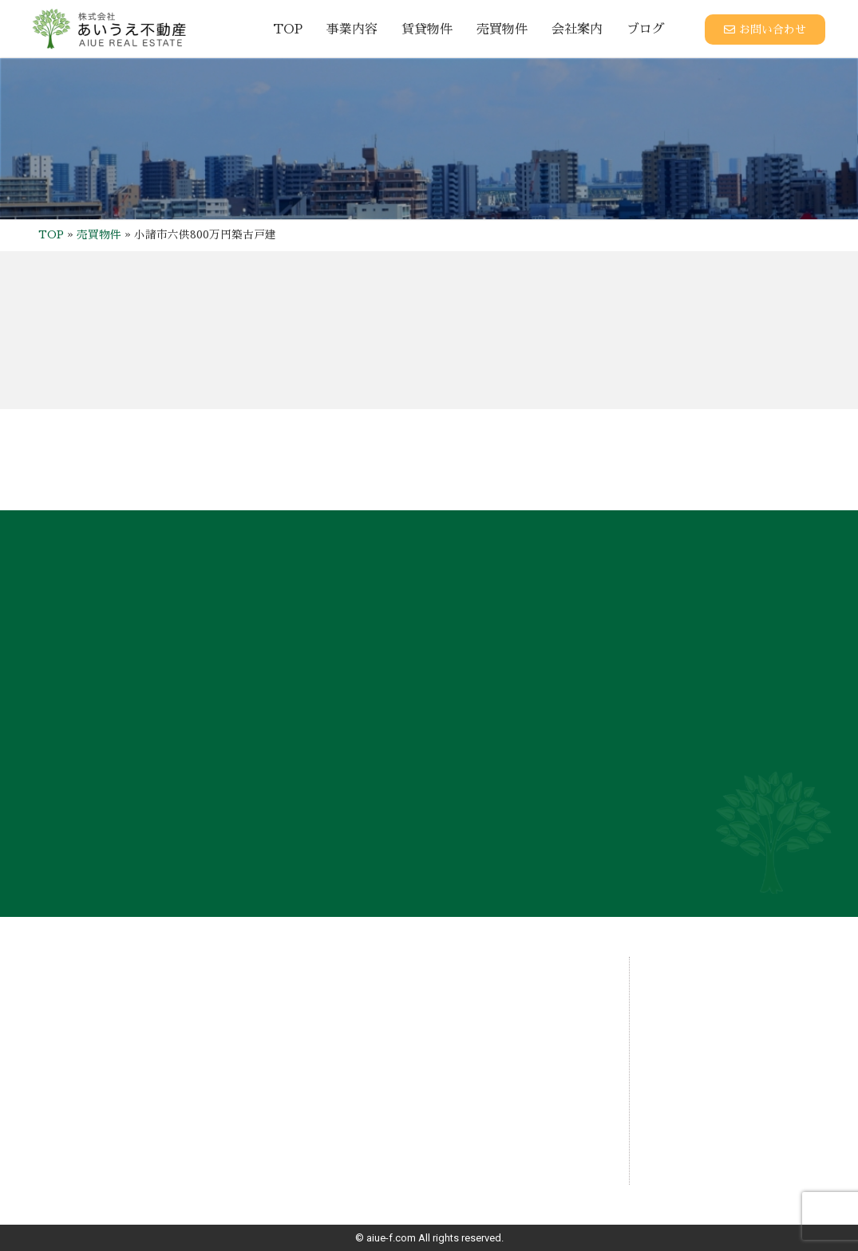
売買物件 (502, 29)
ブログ (646, 29)
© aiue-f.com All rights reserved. (429, 1238)
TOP (287, 29)
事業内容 (352, 29)
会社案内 (577, 29)
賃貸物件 (427, 29)
